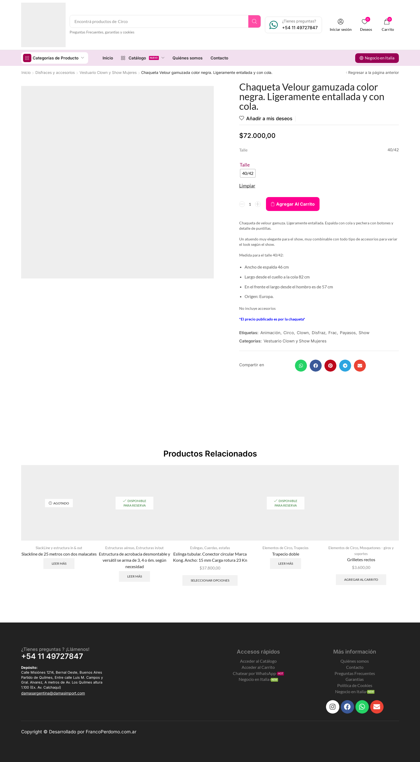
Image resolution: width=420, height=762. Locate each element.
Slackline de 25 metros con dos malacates (59, 553)
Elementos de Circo (277, 547)
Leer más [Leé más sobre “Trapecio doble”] (285, 563)
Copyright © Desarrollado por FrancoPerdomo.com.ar (78, 731)
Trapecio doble (285, 553)
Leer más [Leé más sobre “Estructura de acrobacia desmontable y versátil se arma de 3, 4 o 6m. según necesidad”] (134, 576)
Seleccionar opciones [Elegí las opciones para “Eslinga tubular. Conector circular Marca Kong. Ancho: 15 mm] (210, 580)
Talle (245, 165)
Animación (270, 332)
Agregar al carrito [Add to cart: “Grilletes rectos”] (361, 579)
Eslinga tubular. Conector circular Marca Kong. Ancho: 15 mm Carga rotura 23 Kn (210, 557)
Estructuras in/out (150, 547)
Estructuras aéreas (119, 547)
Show (364, 332)
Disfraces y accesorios (55, 72)
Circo (288, 332)
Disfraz (318, 332)
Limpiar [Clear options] (247, 185)
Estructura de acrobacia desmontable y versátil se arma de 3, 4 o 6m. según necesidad (134, 560)
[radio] (247, 173)
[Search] (255, 21)
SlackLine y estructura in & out (59, 547)
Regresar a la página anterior (373, 72)
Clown (303, 332)
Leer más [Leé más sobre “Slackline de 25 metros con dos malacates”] (59, 563)
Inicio (26, 72)
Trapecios (301, 547)
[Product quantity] (250, 204)
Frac (332, 332)
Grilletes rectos (361, 559)
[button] (341, 25)
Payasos (348, 332)
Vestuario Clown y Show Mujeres (108, 72)
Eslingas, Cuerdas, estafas (210, 547)
